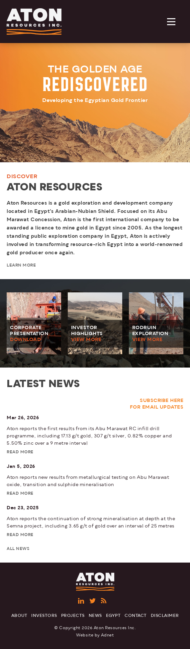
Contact (136, 616)
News (95, 616)
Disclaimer (165, 616)
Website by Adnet (95, 635)
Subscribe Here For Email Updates (157, 404)
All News (18, 549)
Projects (73, 616)
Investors (44, 616)
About (19, 616)
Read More (20, 452)
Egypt (113, 616)
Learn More (21, 265)
